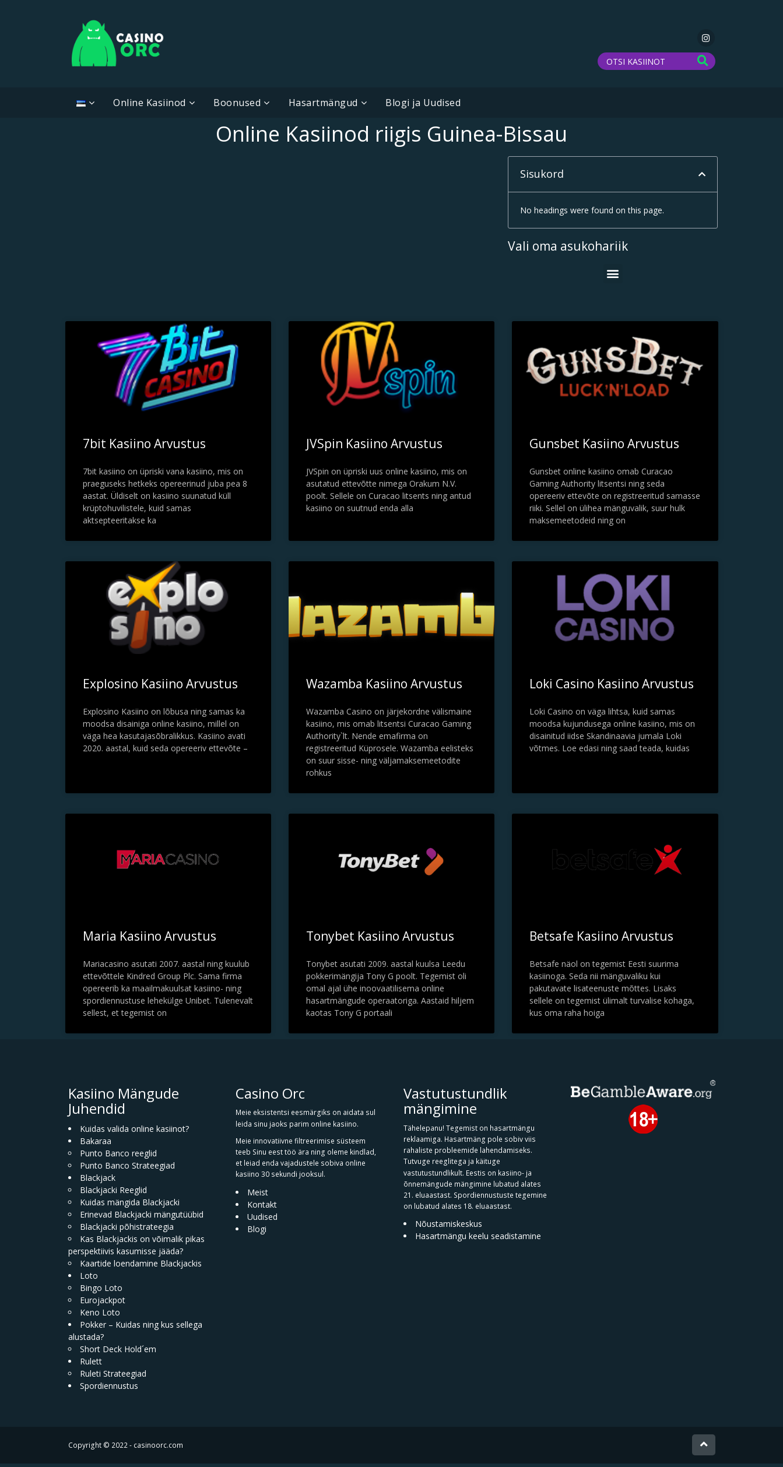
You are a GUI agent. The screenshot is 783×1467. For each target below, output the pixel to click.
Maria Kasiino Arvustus (149, 939)
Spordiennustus (109, 1389)
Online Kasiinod (149, 106)
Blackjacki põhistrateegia (127, 1230)
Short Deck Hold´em (118, 1352)
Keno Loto (100, 1315)
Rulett (91, 1364)
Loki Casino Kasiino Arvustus (611, 687)
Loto (89, 1279)
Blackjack (97, 1181)
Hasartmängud (323, 106)
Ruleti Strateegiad (113, 1376)
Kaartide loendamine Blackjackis (141, 1266)
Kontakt (262, 1207)
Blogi (256, 1231)
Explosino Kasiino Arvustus (160, 687)
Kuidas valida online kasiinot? (134, 1132)
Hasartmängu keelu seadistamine (478, 1239)
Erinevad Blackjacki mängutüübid (141, 1217)
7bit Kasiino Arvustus (144, 447)
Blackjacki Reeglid (113, 1193)
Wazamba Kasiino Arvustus (384, 687)
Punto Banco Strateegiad (127, 1168)
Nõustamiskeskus (448, 1227)
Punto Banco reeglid (118, 1156)
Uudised (262, 1219)
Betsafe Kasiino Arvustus (601, 939)
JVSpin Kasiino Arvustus (374, 447)
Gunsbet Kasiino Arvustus (604, 447)
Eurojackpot (102, 1303)
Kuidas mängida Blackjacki (130, 1205)
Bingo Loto (101, 1291)
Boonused (237, 106)
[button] (701, 178)
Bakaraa (95, 1144)
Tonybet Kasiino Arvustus (380, 939)
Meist (257, 1195)
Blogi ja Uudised (423, 106)
